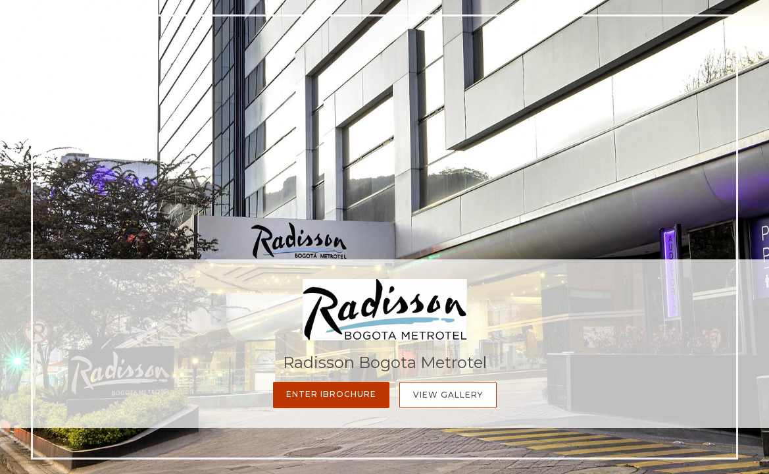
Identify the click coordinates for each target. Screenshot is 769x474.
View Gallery (448, 395)
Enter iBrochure (331, 394)
